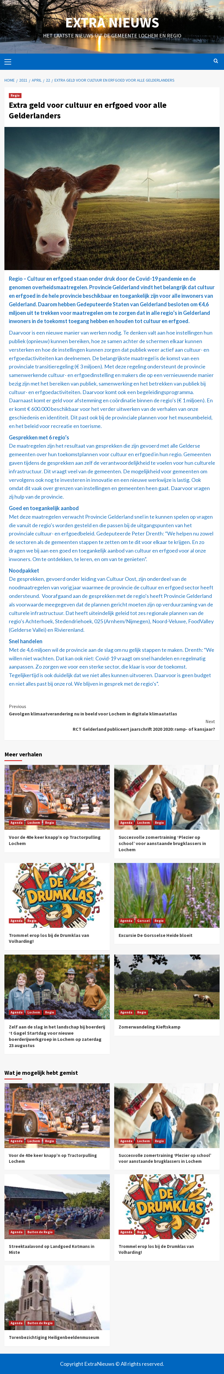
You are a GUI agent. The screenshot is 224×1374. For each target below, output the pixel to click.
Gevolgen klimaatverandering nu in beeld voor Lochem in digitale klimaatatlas (112, 710)
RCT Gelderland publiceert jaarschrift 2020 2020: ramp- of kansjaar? (112, 725)
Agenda (16, 823)
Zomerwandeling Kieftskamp (149, 1027)
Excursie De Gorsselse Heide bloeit (156, 935)
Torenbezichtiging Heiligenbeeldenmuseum (54, 1337)
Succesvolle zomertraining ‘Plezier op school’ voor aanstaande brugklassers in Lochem (162, 843)
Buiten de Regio (40, 1232)
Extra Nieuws (112, 22)
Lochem (33, 823)
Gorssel (143, 921)
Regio (15, 95)
